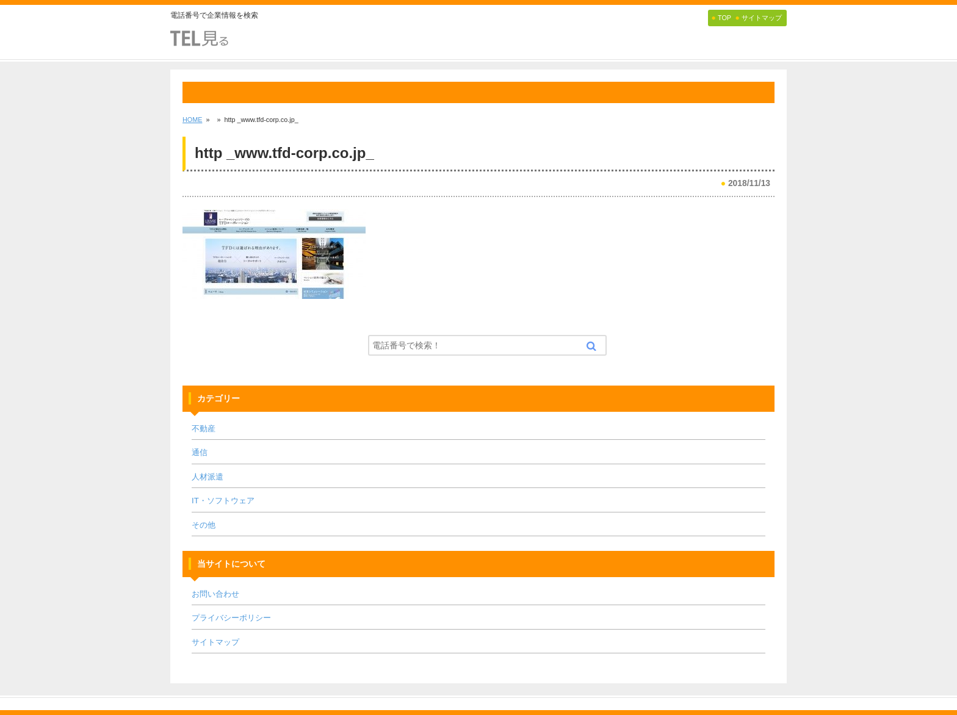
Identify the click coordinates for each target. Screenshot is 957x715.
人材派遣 (207, 476)
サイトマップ (215, 642)
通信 (200, 452)
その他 (203, 525)
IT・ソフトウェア (223, 500)
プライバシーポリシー (231, 617)
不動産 (203, 428)
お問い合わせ (215, 593)
